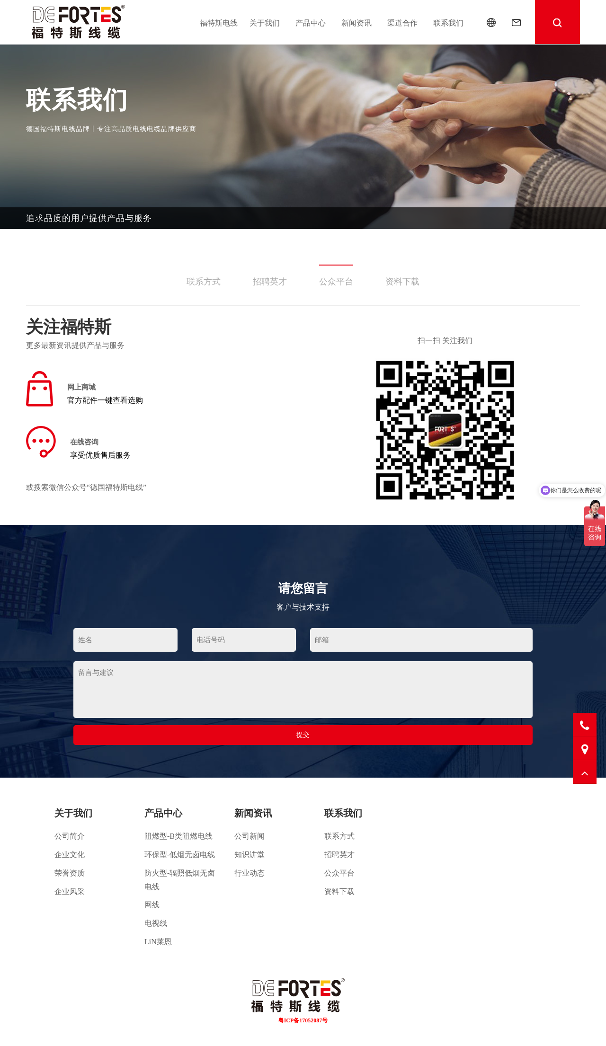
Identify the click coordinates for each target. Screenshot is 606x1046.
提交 (303, 734)
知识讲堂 (249, 855)
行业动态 (249, 873)
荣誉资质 (69, 873)
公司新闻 (249, 836)
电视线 (155, 923)
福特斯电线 (219, 23)
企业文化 (69, 855)
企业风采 (69, 891)
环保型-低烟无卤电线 (179, 855)
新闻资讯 (356, 23)
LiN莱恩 (158, 942)
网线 (152, 905)
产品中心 (310, 23)
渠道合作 (402, 23)
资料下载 (402, 281)
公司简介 (69, 836)
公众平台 (336, 281)
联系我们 (448, 23)
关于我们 (265, 23)
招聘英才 (270, 281)
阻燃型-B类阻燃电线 (178, 836)
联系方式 (204, 281)
